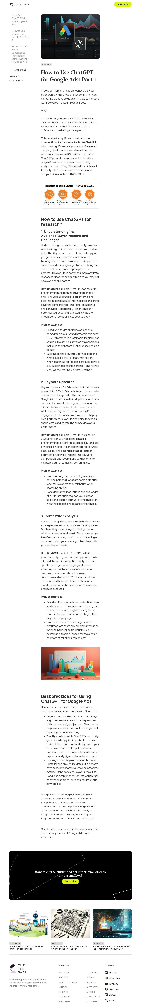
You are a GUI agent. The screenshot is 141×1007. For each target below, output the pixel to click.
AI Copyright (92, 972)
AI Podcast (92, 987)
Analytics (64, 972)
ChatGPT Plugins (68, 982)
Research (64, 992)
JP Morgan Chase (60, 90)
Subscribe (123, 4)
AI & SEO (90, 977)
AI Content (92, 1001)
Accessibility (93, 996)
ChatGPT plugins (80, 435)
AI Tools (90, 992)
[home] (19, 4)
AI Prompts (46, 64)
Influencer (65, 996)
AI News (63, 987)
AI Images (90, 982)
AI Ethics (63, 977)
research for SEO (51, 391)
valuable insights (51, 249)
